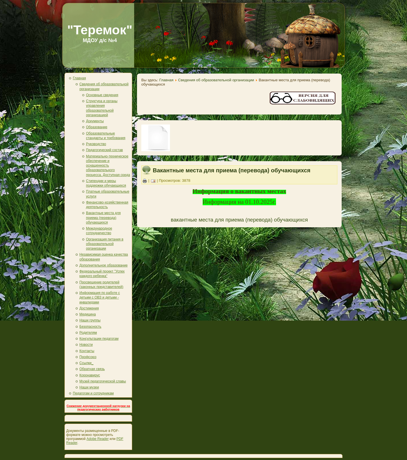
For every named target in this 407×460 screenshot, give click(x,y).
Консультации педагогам (98, 339)
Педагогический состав (104, 150)
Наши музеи (89, 387)
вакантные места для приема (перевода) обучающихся (239, 220)
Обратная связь (92, 369)
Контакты (86, 351)
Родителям (88, 333)
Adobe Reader (98, 439)
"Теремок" (99, 30)
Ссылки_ (86, 363)
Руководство (96, 144)
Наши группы (90, 320)
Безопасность (90, 327)
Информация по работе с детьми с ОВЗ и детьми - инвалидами (99, 297)
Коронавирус (89, 375)
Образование (96, 127)
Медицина (87, 314)
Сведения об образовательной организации (216, 80)
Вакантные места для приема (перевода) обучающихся (103, 217)
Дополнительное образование (103, 265)
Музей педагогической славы (102, 381)
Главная (79, 78)
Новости (86, 345)
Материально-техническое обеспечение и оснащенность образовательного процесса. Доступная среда (108, 165)
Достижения (89, 308)
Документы (95, 121)
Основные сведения (102, 95)
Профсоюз (87, 357)
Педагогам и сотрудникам (93, 393)
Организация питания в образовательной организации (104, 244)
